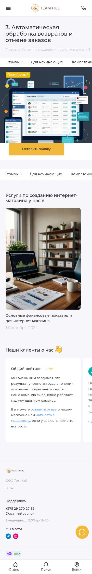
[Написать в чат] (82, 532)
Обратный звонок (20, 513)
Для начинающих (47, 62)
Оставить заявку (36, 149)
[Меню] (8, 8)
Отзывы (14, 62)
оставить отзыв (44, 409)
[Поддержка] (84, 8)
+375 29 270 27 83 (20, 508)
